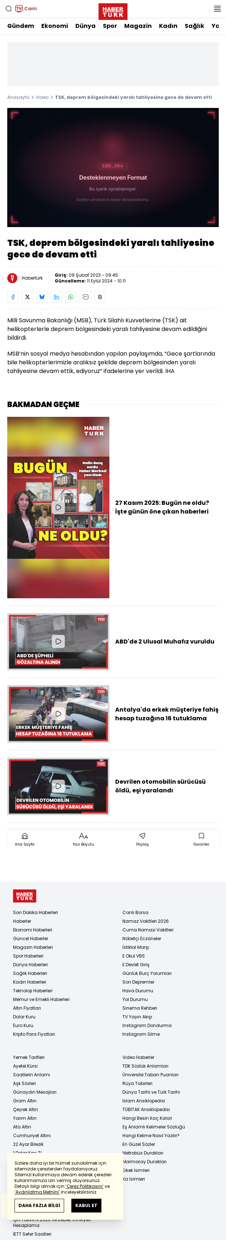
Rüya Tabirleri (137, 1083)
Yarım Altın (25, 1118)
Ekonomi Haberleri (32, 930)
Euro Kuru (23, 1025)
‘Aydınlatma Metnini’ (37, 1192)
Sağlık (194, 26)
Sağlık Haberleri (30, 973)
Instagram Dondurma (147, 1025)
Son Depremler (138, 982)
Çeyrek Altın (25, 1109)
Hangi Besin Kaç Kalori (147, 1118)
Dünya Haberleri (30, 965)
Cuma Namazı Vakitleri (147, 930)
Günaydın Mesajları (34, 1092)
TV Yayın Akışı (137, 1017)
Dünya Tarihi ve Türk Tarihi (151, 1092)
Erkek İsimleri (136, 1170)
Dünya (85, 26)
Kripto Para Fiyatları (34, 1034)
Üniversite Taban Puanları (150, 1075)
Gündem (20, 26)
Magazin (138, 26)
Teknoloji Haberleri (33, 991)
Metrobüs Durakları (142, 1153)
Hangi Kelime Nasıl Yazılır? (151, 1135)
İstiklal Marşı (135, 947)
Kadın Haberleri (29, 982)
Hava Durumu (137, 991)
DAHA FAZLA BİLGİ (39, 1205)
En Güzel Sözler (138, 1144)
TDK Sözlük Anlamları (145, 1066)
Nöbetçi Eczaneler (141, 938)
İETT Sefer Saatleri (32, 1234)
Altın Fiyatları (27, 1008)
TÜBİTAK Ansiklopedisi (146, 1109)
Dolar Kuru (24, 1017)
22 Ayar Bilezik (28, 1144)
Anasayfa (18, 97)
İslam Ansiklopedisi (143, 1101)
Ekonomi (54, 26)
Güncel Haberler (30, 938)
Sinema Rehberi (139, 1008)
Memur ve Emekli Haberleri (41, 999)
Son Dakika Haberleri (35, 912)
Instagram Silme (141, 1034)
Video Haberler (138, 1057)
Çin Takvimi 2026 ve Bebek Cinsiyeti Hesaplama (52, 1222)
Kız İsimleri (133, 1179)
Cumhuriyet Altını (32, 1135)
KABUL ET (86, 1205)
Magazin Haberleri (33, 947)
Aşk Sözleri (24, 1083)
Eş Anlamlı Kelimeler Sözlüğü (153, 1127)
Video (42, 97)
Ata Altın (22, 1127)
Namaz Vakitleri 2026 (145, 921)
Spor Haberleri (28, 956)
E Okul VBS (133, 956)
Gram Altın (25, 1101)
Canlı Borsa (135, 912)
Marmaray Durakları (144, 1162)
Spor (110, 26)
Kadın (168, 26)
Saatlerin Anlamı (31, 1075)
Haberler (22, 921)
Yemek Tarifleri (29, 1057)
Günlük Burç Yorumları (147, 973)
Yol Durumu (135, 999)
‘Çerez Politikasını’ (85, 1186)
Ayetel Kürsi (25, 1066)
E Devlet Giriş (136, 965)
